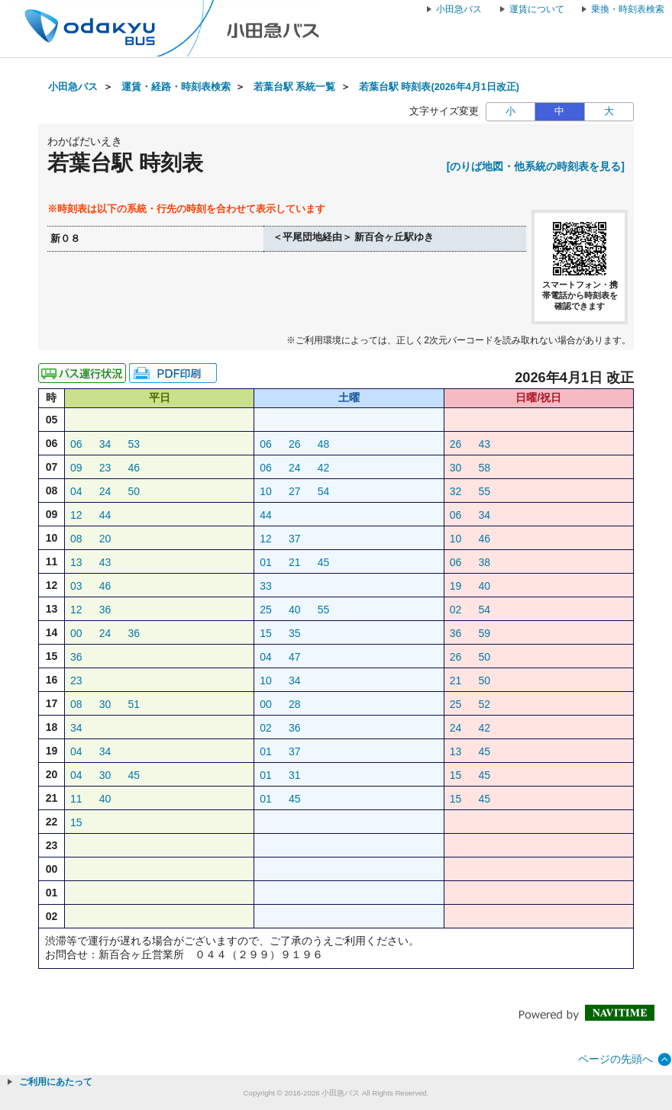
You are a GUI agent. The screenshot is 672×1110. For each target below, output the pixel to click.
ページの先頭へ (615, 1059)
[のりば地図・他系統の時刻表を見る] (536, 166)
